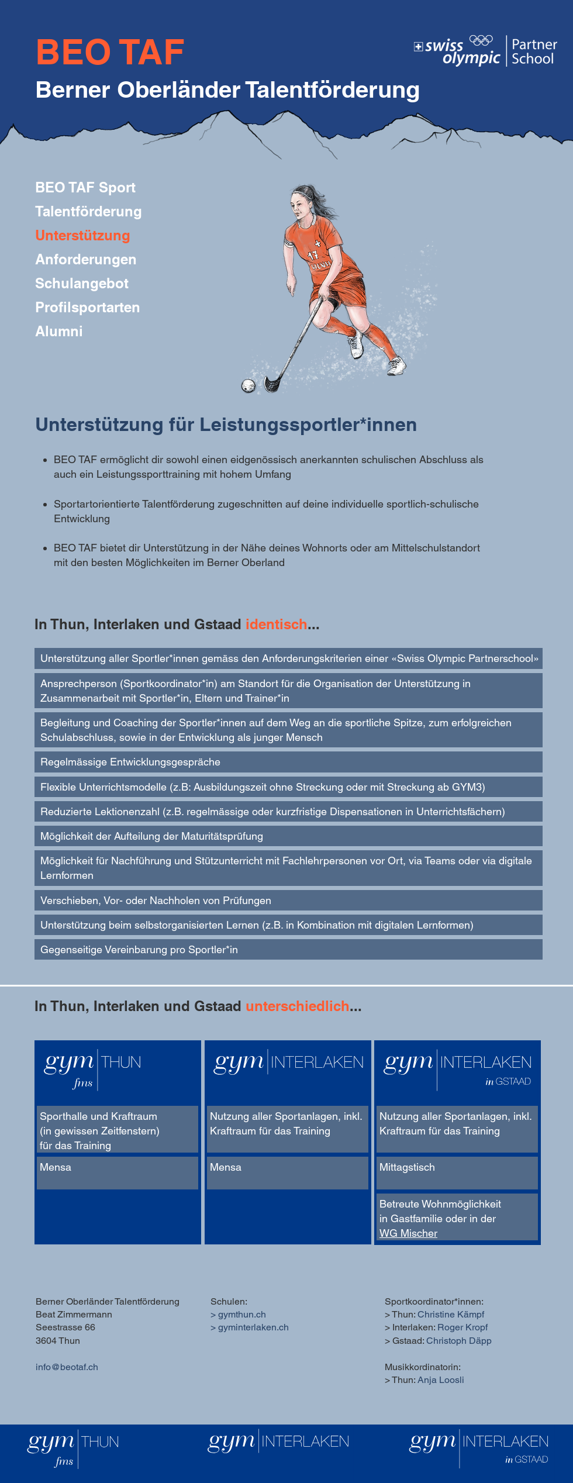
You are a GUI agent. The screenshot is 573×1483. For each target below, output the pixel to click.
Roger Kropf (462, 1327)
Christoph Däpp (459, 1340)
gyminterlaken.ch (253, 1327)
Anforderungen (86, 259)
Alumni (59, 331)
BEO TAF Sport (85, 187)
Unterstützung (82, 235)
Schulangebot (82, 283)
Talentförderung (88, 211)
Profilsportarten (87, 307)
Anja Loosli (440, 1379)
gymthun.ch (242, 1314)
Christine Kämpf (450, 1314)
